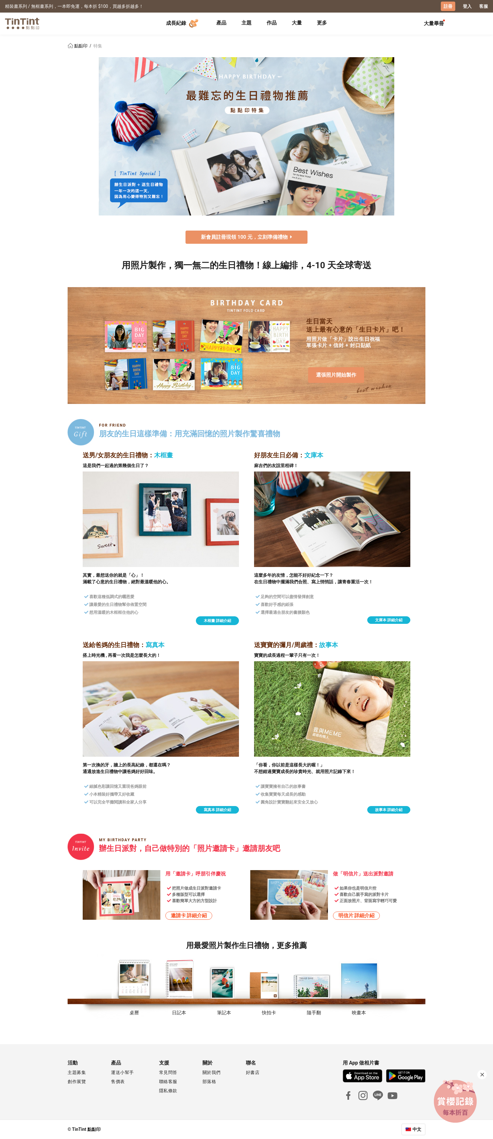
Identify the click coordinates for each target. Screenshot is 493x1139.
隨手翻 (314, 1013)
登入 (467, 6)
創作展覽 (77, 1081)
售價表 (118, 1081)
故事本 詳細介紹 (388, 810)
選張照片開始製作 (336, 375)
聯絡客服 (168, 1081)
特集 (97, 45)
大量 (297, 23)
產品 (221, 23)
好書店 (253, 1072)
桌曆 (134, 1013)
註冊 (448, 6)
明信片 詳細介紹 (356, 915)
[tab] (221, 23)
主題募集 (77, 1072)
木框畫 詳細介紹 (217, 621)
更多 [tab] (322, 23)
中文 (417, 1129)
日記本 (179, 1013)
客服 (483, 6)
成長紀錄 (183, 23)
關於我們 (211, 1072)
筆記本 (224, 1013)
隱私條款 (168, 1090)
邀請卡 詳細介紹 (189, 915)
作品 (272, 23)
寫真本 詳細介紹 (217, 810)
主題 (246, 23)
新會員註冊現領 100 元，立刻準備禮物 (246, 237)
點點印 (78, 45)
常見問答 (168, 1072)
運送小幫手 (122, 1072)
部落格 (209, 1081)
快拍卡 (269, 1013)
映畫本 (359, 1013)
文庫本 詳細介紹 (388, 620)
